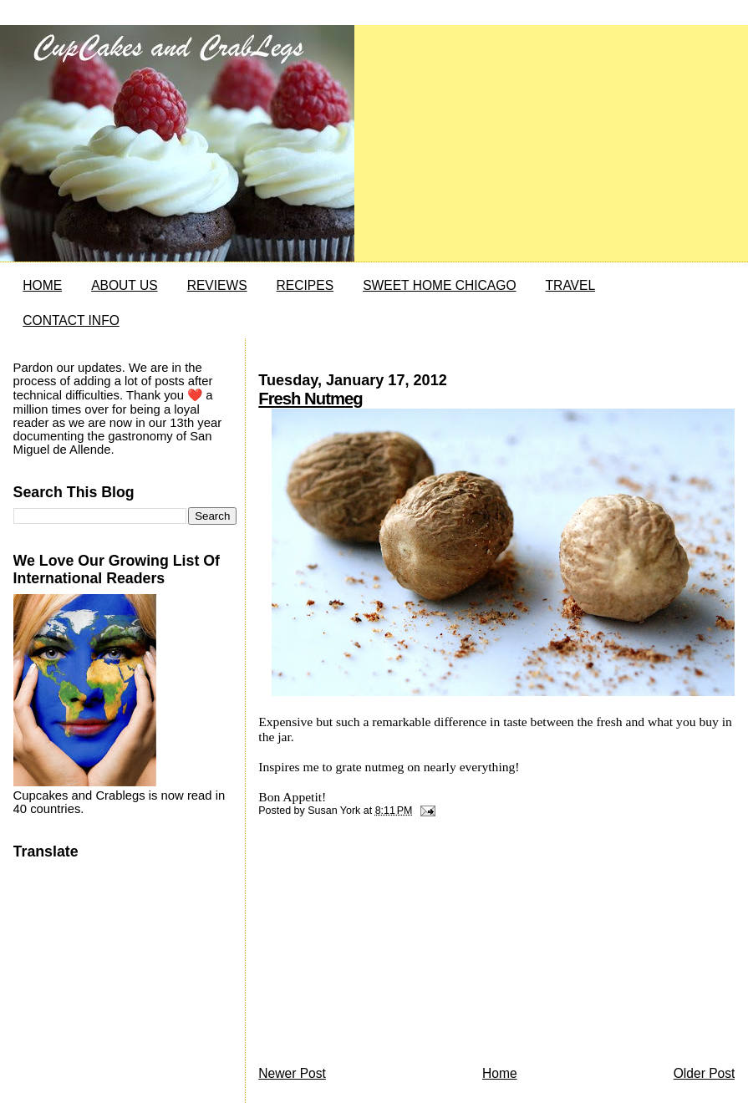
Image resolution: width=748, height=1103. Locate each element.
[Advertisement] (383, 945)
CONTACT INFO (71, 320)
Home (499, 1073)
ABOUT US (124, 285)
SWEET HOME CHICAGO (439, 285)
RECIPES (305, 285)
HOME (42, 285)
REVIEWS (217, 285)
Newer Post (292, 1073)
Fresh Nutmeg (310, 398)
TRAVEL (571, 285)
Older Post (704, 1073)
